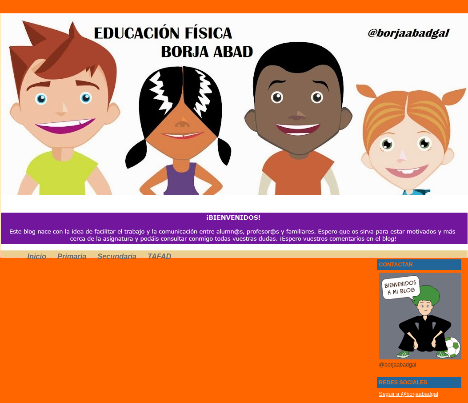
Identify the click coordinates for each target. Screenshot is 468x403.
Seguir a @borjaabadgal (408, 394)
